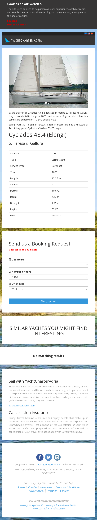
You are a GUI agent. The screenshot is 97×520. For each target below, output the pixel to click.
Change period (48, 301)
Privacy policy (36, 490)
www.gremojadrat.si (31, 505)
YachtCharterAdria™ (48, 464)
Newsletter (46, 487)
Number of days (20, 271)
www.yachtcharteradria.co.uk (48, 508)
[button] (15, 81)
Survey (21, 487)
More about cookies (17, 24)
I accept (12, 20)
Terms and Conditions (67, 487)
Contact (64, 490)
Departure (16, 259)
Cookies (32, 487)
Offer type (16, 283)
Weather (52, 490)
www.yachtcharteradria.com (61, 505)
